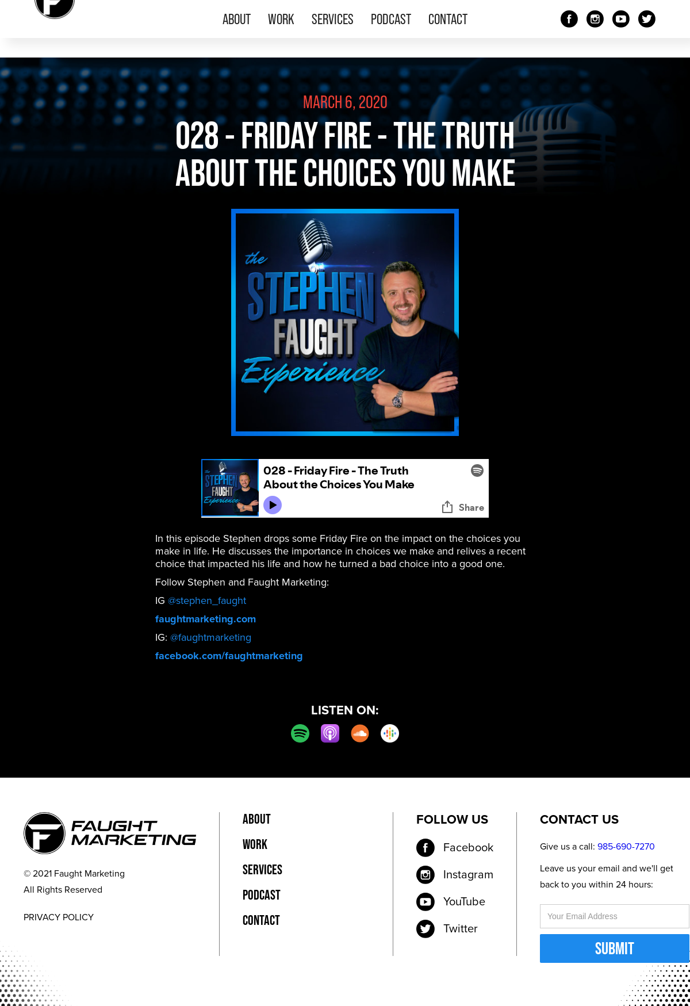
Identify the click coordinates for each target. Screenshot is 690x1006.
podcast (391, 19)
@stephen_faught (207, 600)
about (237, 19)
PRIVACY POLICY (59, 917)
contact (447, 19)
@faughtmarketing (210, 637)
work (281, 19)
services (333, 19)
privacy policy (337, 819)
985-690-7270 (626, 846)
